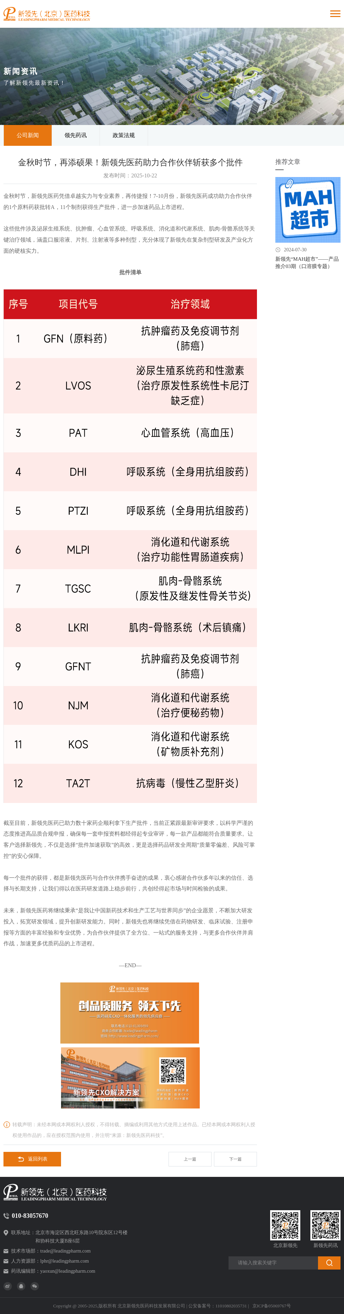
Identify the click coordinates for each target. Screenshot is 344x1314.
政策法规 (124, 135)
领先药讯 (75, 135)
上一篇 (190, 1159)
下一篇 (235, 1159)
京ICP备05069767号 (271, 1305)
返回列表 (32, 1159)
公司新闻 (28, 135)
